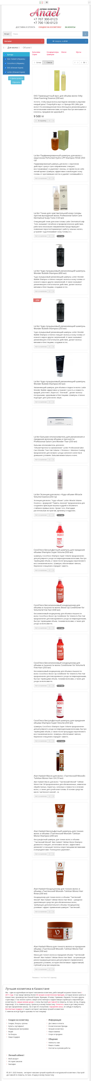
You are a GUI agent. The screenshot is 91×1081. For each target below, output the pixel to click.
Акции (10, 1031)
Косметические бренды (57, 1026)
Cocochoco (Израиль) (14, 63)
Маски (63, 52)
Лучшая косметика (56, 1029)
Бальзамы (36, 52)
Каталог (23, 41)
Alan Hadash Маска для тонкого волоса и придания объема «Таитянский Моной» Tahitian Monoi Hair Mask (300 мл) (59, 948)
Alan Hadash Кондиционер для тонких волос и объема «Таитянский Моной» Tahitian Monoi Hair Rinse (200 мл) (58, 891)
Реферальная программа (18, 1029)
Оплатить (60, 1004)
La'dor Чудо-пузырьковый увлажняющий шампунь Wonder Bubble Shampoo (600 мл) (59, 272)
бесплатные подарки (13, 1009)
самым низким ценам (25, 1002)
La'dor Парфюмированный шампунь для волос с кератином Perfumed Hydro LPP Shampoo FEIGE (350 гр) (59, 157)
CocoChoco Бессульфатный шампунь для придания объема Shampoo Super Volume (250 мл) (59, 721)
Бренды (9, 54)
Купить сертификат (16, 1026)
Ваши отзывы (53, 1045)
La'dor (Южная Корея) (15, 72)
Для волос (12, 47)
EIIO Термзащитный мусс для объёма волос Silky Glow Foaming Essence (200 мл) (58, 97)
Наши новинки (54, 1031)
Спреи (34, 54)
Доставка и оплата (56, 1023)
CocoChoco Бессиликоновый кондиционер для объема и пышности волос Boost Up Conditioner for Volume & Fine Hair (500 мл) (59, 607)
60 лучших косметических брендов (50, 995)
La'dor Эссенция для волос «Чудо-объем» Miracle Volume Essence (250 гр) (58, 495)
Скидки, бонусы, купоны (17, 1023)
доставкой (52, 1002)
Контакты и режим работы (59, 1048)
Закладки (12, 1064)
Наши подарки (14, 1037)
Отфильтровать (16, 78)
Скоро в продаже (55, 1034)
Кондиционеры (53, 52)
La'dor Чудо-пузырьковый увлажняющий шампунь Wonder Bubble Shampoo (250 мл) (59, 327)
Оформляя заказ (56, 1007)
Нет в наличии (41, 178)
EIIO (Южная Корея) (14, 68)
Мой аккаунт (13, 1059)
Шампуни (50, 54)
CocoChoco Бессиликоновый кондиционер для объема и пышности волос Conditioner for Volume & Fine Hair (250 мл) (59, 665)
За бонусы (12, 1034)
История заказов (15, 1061)
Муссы (78, 52)
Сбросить (16, 82)
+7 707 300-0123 (45, 19)
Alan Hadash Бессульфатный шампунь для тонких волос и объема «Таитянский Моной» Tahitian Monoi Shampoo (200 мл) (58, 833)
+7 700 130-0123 (45, 22)
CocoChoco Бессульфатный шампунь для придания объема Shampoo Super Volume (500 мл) (59, 551)
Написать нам (54, 1042)
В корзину (40, 120)
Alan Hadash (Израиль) (15, 59)
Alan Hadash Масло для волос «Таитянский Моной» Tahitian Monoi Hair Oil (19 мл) (59, 777)
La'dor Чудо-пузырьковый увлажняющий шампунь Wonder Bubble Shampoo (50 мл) (59, 382)
